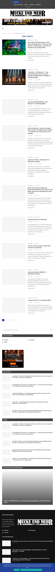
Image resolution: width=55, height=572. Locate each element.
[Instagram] (27, 6)
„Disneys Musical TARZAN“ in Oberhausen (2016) (37, 273)
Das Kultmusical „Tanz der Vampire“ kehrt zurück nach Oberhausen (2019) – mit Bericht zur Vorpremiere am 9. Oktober (40, 130)
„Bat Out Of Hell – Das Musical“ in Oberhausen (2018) (39, 160)
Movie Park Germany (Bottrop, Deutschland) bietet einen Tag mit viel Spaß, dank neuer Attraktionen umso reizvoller (40, 190)
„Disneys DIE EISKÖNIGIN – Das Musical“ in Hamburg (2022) (38, 102)
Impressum (31, 4)
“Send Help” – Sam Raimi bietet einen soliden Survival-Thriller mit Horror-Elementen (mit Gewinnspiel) (30, 402)
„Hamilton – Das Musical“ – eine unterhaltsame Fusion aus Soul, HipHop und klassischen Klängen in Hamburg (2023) (39, 74)
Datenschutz (38, 4)
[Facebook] (25, 6)
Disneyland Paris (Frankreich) (37, 219)
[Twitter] (29, 6)
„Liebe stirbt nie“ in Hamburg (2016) (39, 300)
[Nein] (52, 568)
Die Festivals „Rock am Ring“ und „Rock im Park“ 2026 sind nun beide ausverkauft (32, 541)
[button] (20, 2)
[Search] (52, 29)
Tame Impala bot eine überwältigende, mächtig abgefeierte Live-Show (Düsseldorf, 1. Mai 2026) (29, 550)
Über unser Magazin (18, 4)
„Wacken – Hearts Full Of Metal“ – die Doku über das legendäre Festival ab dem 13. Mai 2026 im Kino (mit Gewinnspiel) (31, 459)
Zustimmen (16, 569)
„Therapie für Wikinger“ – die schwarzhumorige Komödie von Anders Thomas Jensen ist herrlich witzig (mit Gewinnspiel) (31, 394)
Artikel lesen (31, 60)
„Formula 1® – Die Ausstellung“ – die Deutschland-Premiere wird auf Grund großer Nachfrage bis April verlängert (30, 559)
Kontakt (26, 4)
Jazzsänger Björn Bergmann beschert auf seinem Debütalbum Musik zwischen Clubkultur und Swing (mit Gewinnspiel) (31, 450)
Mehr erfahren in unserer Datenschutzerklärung (31, 569)
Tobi (31, 49)
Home (3, 33)
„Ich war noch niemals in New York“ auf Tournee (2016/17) (39, 246)
